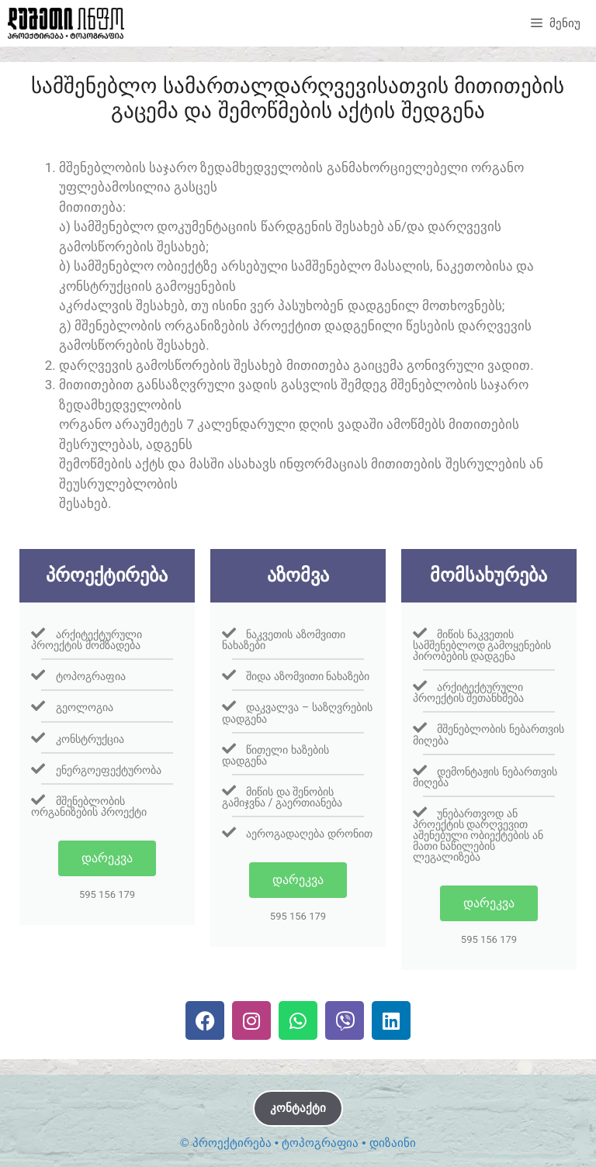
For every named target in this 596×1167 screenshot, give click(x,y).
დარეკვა (107, 858)
